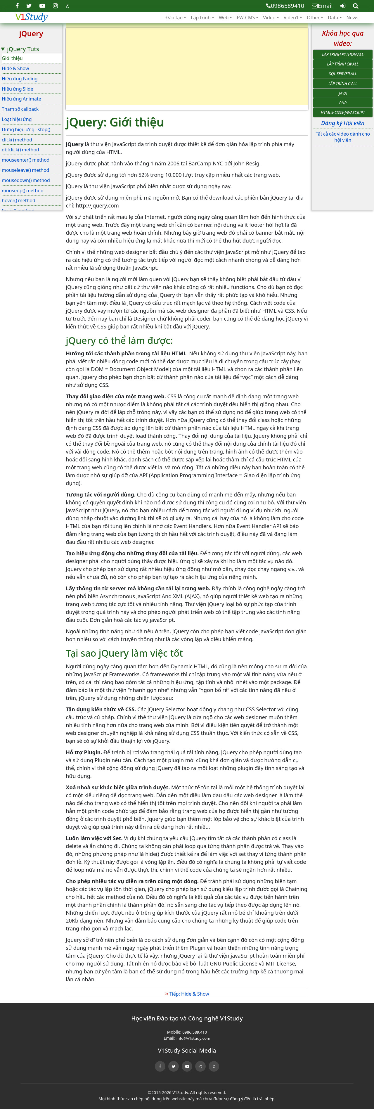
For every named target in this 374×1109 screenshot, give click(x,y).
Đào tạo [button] (174, 17)
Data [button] (333, 17)
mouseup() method (23, 190)
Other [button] (313, 17)
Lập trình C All (342, 83)
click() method (17, 139)
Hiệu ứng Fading (20, 78)
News (353, 17)
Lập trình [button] (201, 17)
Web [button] (223, 17)
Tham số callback (20, 109)
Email (322, 6)
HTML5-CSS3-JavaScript (343, 112)
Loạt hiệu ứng (17, 119)
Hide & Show (15, 68)
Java (343, 93)
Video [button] (269, 17)
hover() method (18, 200)
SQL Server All (343, 73)
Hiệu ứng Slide (17, 89)
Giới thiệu (12, 58)
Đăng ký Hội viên (342, 123)
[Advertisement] (187, 69)
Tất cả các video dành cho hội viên (343, 137)
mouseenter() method (25, 160)
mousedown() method (26, 180)
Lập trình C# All (343, 64)
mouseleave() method (25, 170)
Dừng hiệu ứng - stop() (26, 129)
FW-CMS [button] (246, 17)
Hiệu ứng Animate (21, 99)
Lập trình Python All (342, 54)
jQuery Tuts (23, 49)
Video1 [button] (291, 17)
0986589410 (285, 6)
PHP (343, 102)
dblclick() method (20, 149)
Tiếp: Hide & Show (187, 994)
